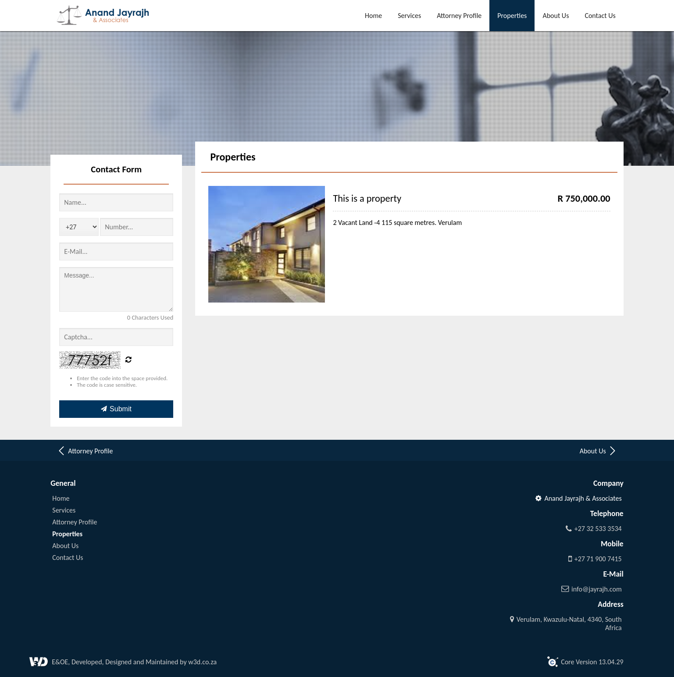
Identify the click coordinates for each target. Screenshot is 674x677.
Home (373, 15)
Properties (512, 15)
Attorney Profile (459, 15)
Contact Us (600, 15)
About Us (555, 15)
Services (409, 15)
